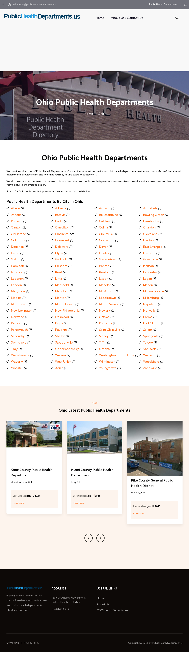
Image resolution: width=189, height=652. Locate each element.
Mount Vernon (109, 304)
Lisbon (103, 278)
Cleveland (150, 234)
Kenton (104, 272)
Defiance (17, 247)
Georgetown (108, 259)
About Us (103, 604)
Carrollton (62, 227)
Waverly (17, 361)
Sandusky (18, 336)
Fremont (149, 253)
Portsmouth (19, 329)
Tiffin (102, 342)
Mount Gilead (64, 304)
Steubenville (64, 342)
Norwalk (149, 310)
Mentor (60, 298)
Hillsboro (61, 266)
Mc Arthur (106, 291)
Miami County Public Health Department (92, 472)
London (16, 285)
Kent (58, 272)
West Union (63, 361)
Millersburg (151, 298)
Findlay (104, 253)
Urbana (104, 349)
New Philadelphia (67, 310)
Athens (16, 215)
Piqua (59, 323)
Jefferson (17, 272)
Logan (147, 278)
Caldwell (105, 221)
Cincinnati (62, 234)
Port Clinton (151, 323)
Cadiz (59, 221)
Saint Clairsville (109, 329)
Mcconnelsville (153, 291)
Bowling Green (153, 215)
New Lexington (22, 310)
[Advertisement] (94, 49)
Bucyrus (16, 221)
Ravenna (61, 329)
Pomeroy (105, 323)
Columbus (18, 240)
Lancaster (150, 272)
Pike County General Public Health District (152, 483)
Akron (15, 208)
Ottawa (104, 317)
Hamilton (17, 266)
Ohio (101, 114)
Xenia (59, 368)
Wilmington (107, 361)
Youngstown (107, 368)
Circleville (106, 234)
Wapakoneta (20, 355)
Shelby (60, 336)
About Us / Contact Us (127, 18)
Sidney (104, 336)
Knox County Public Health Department (31, 472)
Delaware (61, 247)
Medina (16, 298)
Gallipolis (61, 259)
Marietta (105, 285)
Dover (103, 247)
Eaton (15, 253)
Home (100, 18)
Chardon (149, 227)
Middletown (107, 298)
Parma (147, 317)
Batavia (60, 215)
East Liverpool (153, 247)
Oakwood (62, 317)
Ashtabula (150, 208)
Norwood (17, 317)
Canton (16, 227)
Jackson (148, 266)
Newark (104, 310)
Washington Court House (116, 355)
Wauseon (149, 355)
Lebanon (17, 278)
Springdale (150, 336)
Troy (14, 349)
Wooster (17, 368)
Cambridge (151, 221)
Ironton (104, 266)
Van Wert (149, 349)
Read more (18, 503)
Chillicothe (18, 234)
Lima (58, 278)
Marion (148, 285)
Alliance (60, 208)
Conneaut (62, 240)
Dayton (148, 240)
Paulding (17, 323)
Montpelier (19, 304)
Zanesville (150, 368)
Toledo (148, 342)
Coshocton (106, 240)
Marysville (18, 291)
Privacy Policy (31, 642)
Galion (15, 259)
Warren (60, 355)
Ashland (104, 208)
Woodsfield (151, 361)
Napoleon (150, 304)
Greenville (150, 259)
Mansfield (62, 285)
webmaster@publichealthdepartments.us (32, 4)
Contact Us (60, 609)
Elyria (59, 253)
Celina (103, 227)
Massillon (61, 291)
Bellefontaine (108, 215)
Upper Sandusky (67, 349)
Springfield (18, 342)
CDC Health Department (113, 610)
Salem (147, 329)
